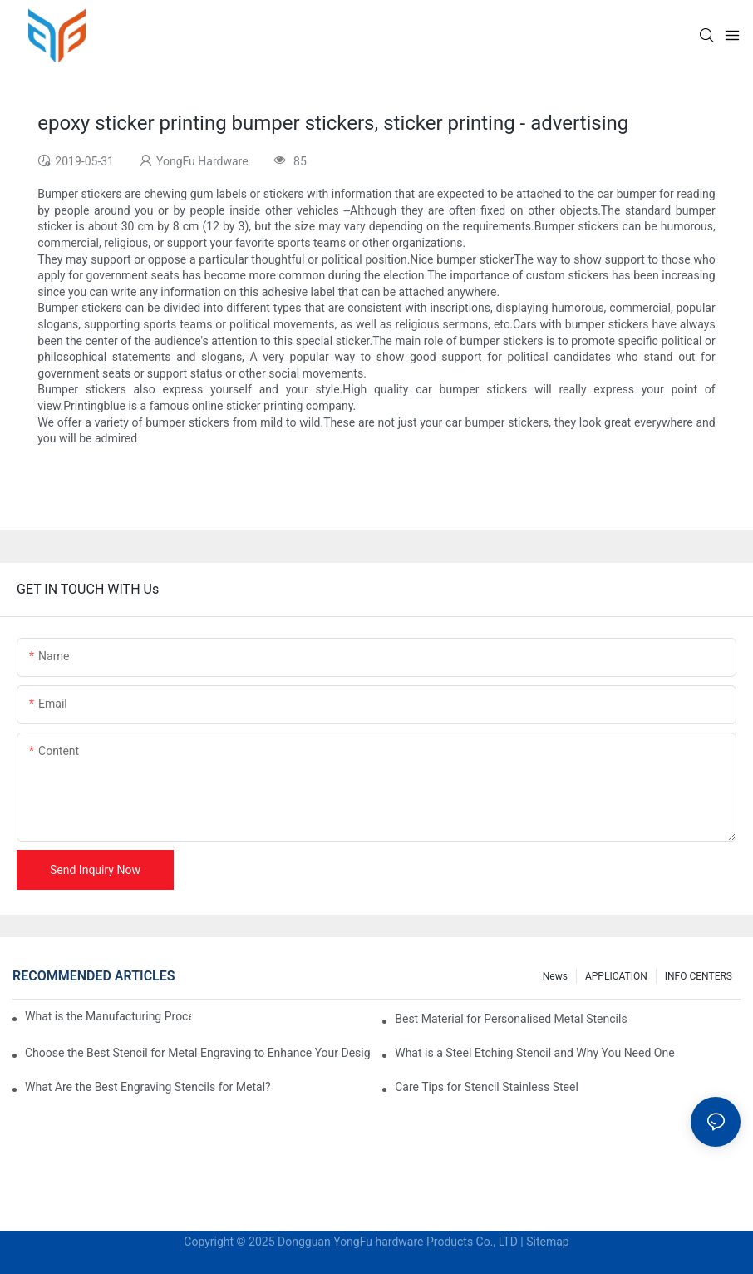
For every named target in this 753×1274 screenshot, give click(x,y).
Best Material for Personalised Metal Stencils (511, 1018)
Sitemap (547, 1241)
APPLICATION (616, 976)
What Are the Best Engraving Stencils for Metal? (148, 1087)
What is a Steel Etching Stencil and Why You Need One (534, 1052)
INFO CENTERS (698, 976)
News (555, 976)
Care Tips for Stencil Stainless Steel (486, 1087)
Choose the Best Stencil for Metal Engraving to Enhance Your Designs (198, 1052)
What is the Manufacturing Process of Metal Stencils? (108, 1016)
